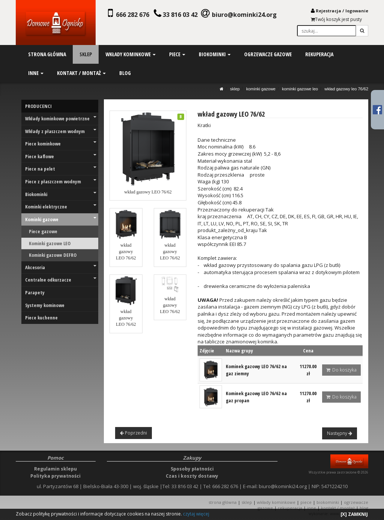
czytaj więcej (196, 514)
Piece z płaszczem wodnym (60, 181)
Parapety (35, 292)
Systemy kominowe (44, 305)
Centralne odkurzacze (60, 279)
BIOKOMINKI (327, 502)
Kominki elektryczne (60, 206)
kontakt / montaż (81, 72)
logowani (355, 10)
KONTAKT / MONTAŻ (338, 508)
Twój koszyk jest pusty (336, 19)
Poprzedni (133, 433)
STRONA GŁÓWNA (223, 502)
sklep (86, 54)
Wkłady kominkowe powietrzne (60, 118)
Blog (364, 508)
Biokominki (60, 194)
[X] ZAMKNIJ (354, 514)
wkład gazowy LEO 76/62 (346, 89)
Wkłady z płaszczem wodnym (60, 131)
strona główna (47, 54)
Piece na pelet (60, 168)
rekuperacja (319, 54)
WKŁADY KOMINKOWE (276, 502)
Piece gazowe (43, 231)
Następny (339, 433)
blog (125, 72)
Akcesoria (60, 267)
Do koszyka (341, 370)
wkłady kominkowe (130, 54)
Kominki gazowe (260, 89)
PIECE (306, 502)
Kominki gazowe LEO (300, 89)
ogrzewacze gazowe (267, 54)
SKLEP (235, 89)
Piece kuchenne (41, 317)
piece (177, 54)
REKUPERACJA (290, 508)
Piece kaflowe (60, 156)
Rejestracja (328, 10)
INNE (311, 508)
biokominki (214, 54)
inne (36, 72)
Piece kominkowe (60, 143)
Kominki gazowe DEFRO (52, 255)
